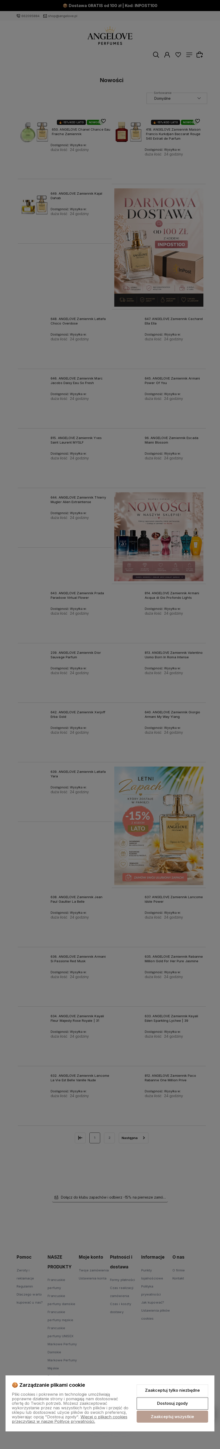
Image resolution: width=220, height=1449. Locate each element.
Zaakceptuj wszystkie (172, 1416)
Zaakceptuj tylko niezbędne (172, 1390)
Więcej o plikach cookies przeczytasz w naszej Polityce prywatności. (69, 1419)
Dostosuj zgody (172, 1403)
